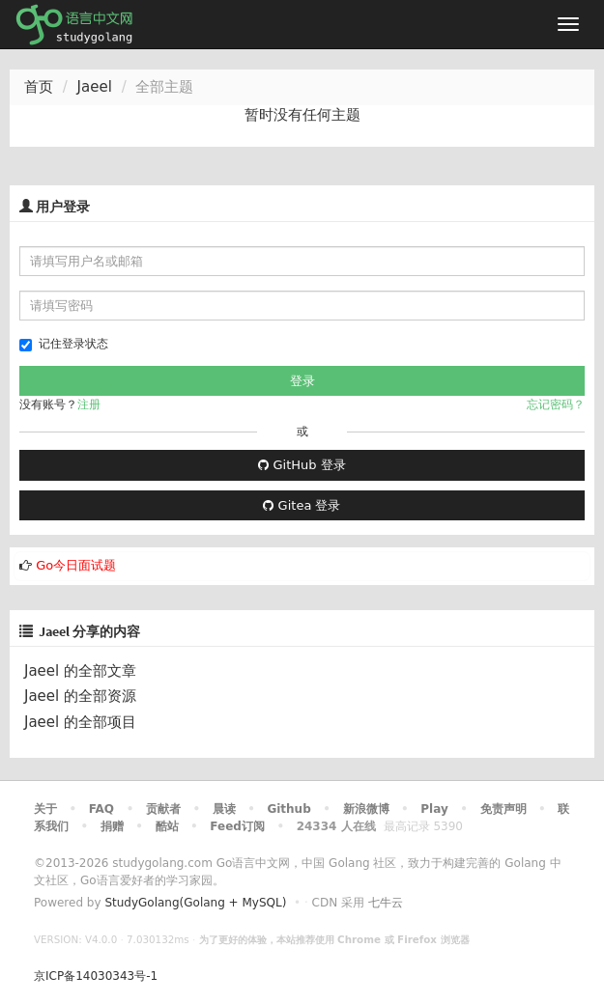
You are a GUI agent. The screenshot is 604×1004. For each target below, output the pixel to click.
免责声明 (503, 809)
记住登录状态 (63, 344)
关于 (45, 809)
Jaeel (94, 87)
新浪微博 (366, 809)
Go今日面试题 (76, 565)
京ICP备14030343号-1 (96, 976)
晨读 (224, 809)
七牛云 (385, 902)
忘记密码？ (556, 404)
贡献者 (163, 809)
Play (433, 809)
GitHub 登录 (301, 465)
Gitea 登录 (301, 505)
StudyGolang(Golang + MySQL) (195, 902)
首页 (38, 87)
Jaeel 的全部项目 (80, 722)
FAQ (101, 809)
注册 (89, 404)
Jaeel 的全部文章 (80, 671)
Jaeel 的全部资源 (80, 696)
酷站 (167, 826)
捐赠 (112, 826)
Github (288, 809)
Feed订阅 (237, 826)
